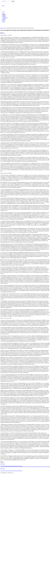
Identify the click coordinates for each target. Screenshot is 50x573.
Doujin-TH (4, 14)
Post (3, 28)
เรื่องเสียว (4, 16)
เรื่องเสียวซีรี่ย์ (4, 17)
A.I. (3, 20)
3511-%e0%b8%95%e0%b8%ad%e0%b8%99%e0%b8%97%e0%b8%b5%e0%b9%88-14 (11, 470)
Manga (3, 13)
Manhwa (3, 15)
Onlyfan (3, 21)
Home (3, 5)
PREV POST (2, 468)
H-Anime (4, 19)
